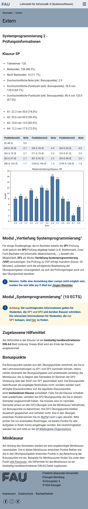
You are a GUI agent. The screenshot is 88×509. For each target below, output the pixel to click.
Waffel (45, 417)
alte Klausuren (18, 461)
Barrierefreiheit (44, 493)
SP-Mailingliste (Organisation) (53, 429)
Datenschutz (25, 493)
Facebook (5, 501)
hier (34, 320)
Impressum (9, 493)
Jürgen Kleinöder (62, 285)
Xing (18, 501)
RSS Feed (11, 501)
